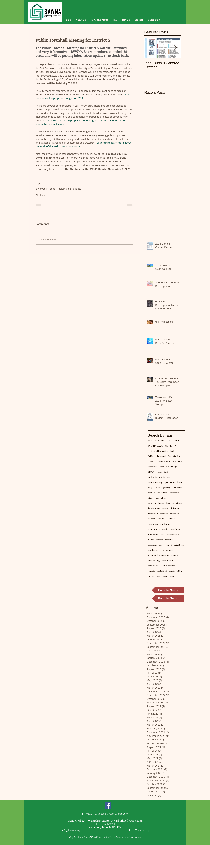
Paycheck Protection (166, 462)
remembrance (169, 561)
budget (77, 188)
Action (176, 441)
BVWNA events (155, 446)
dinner (165, 508)
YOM (159, 472)
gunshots (175, 529)
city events (42, 188)
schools (151, 571)
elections (152, 519)
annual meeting (155, 482)
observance (168, 550)
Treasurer (152, 467)
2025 (156, 441)
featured (171, 519)
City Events (42, 195)
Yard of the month (156, 477)
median (159, 540)
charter (151, 493)
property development (158, 555)
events (161, 519)
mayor (151, 540)
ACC (168, 441)
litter (162, 534)
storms (151, 576)
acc (168, 477)
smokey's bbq (175, 571)
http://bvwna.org (139, 830)
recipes (174, 555)
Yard (166, 472)
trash (172, 576)
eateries (164, 514)
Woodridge (171, 467)
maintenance (173, 534)
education (174, 514)
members (169, 540)
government (154, 529)
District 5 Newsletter (158, 451)
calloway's (177, 488)
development (154, 508)
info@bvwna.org (70, 830)
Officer (151, 462)
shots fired (162, 571)
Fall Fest (151, 456)
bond (52, 188)
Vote (161, 467)
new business (154, 550)
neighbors (179, 545)
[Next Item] (175, 48)
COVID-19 (170, 446)
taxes (165, 576)
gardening (165, 524)
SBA (180, 462)
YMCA (151, 472)
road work (153, 566)
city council (162, 493)
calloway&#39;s (163, 488)
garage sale (153, 524)
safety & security (167, 566)
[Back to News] (168, 590)
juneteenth (153, 534)
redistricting (64, 188)
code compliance (156, 503)
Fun (169, 456)
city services (153, 498)
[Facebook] (108, 805)
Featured (161, 456)
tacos (159, 576)
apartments (170, 482)
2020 (150, 441)
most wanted (165, 545)
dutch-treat (153, 514)
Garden (176, 456)
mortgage (152, 545)
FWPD (173, 451)
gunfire (165, 529)
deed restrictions (174, 503)
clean (163, 498)
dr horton (175, 508)
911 (162, 441)
